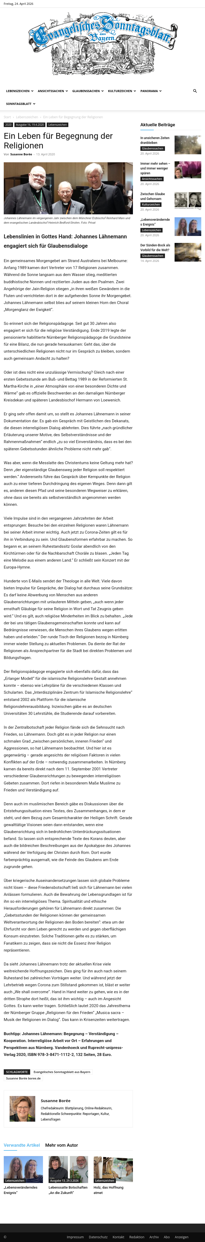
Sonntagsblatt (21, 104)
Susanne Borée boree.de (23, 1078)
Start (7, 117)
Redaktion (136, 1237)
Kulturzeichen (122, 91)
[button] (194, 91)
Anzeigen (181, 1237)
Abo (167, 1237)
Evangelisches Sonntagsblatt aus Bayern (62, 1072)
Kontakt (118, 1237)
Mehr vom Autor (61, 1145)
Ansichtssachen (53, 91)
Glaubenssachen (88, 91)
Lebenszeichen (20, 91)
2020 (8, 125)
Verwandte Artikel (22, 1145)
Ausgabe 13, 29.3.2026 (64, 1180)
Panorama (151, 91)
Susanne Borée (21, 154)
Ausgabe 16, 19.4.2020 (30, 125)
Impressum (75, 1237)
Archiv (154, 1237)
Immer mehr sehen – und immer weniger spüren (155, 169)
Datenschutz (98, 1237)
